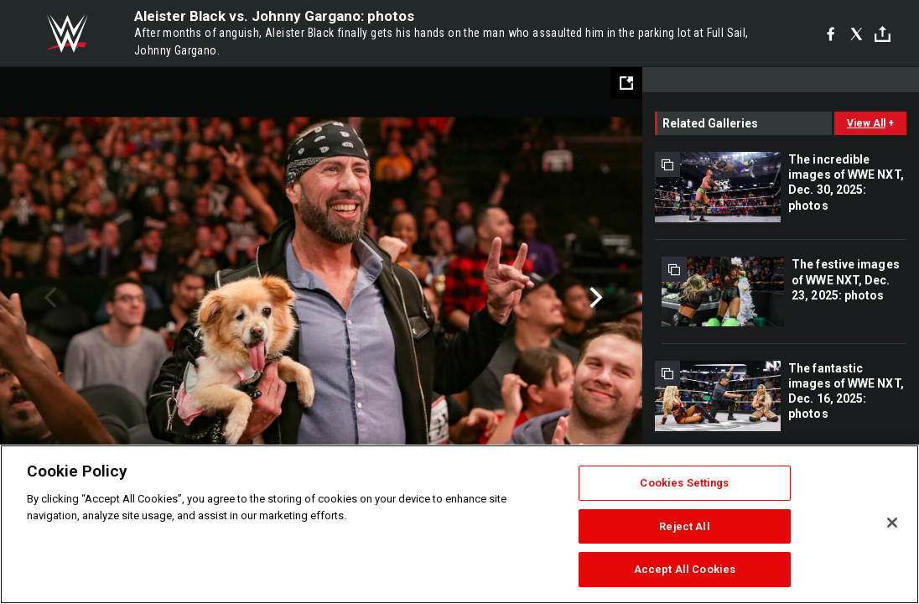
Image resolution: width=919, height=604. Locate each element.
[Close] (892, 522)
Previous (48, 298)
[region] (459, 524)
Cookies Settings (684, 482)
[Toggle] (883, 34)
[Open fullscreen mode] (626, 83)
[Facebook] (831, 33)
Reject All (684, 526)
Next (594, 298)
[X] (857, 33)
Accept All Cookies (684, 569)
